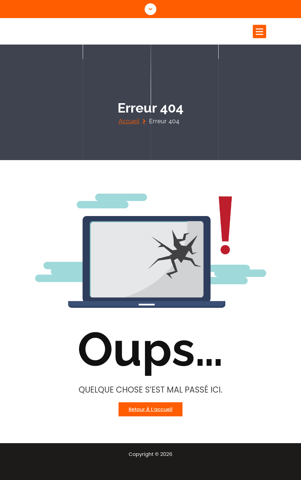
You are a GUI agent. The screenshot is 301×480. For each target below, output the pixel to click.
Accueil (129, 121)
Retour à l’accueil (150, 409)
